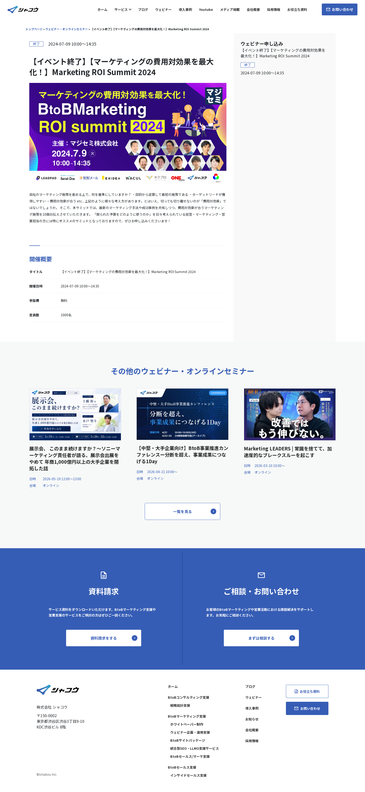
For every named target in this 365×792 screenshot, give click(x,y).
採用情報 (273, 9)
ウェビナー (163, 9)
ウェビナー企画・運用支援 (190, 732)
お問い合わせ (339, 9)
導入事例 (185, 9)
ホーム (102, 9)
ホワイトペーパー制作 (186, 724)
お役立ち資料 (297, 9)
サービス (121, 9)
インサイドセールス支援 (188, 775)
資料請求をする (103, 638)
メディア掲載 (230, 9)
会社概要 (253, 9)
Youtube (206, 9)
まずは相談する (261, 638)
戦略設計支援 (180, 705)
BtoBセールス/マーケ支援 (190, 756)
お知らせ (252, 719)
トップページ (33, 29)
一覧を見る (182, 511)
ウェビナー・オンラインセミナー (66, 29)
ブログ (143, 9)
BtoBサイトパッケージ (187, 740)
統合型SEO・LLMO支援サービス (194, 748)
